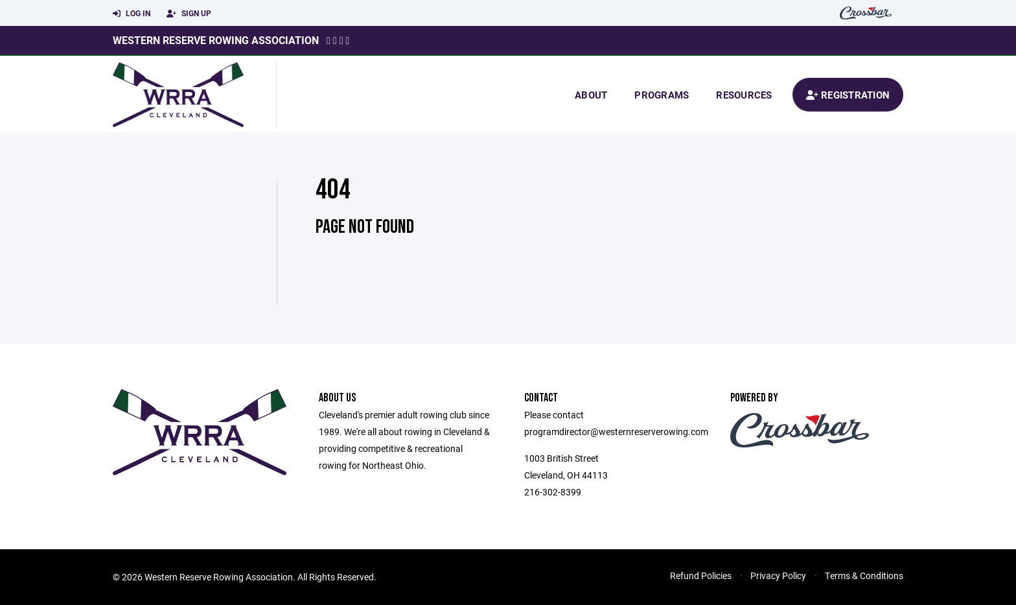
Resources (744, 94)
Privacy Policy (778, 575)
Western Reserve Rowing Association (216, 40)
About (591, 94)
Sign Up (189, 13)
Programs (661, 94)
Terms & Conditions (864, 575)
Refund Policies (701, 575)
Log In (131, 13)
